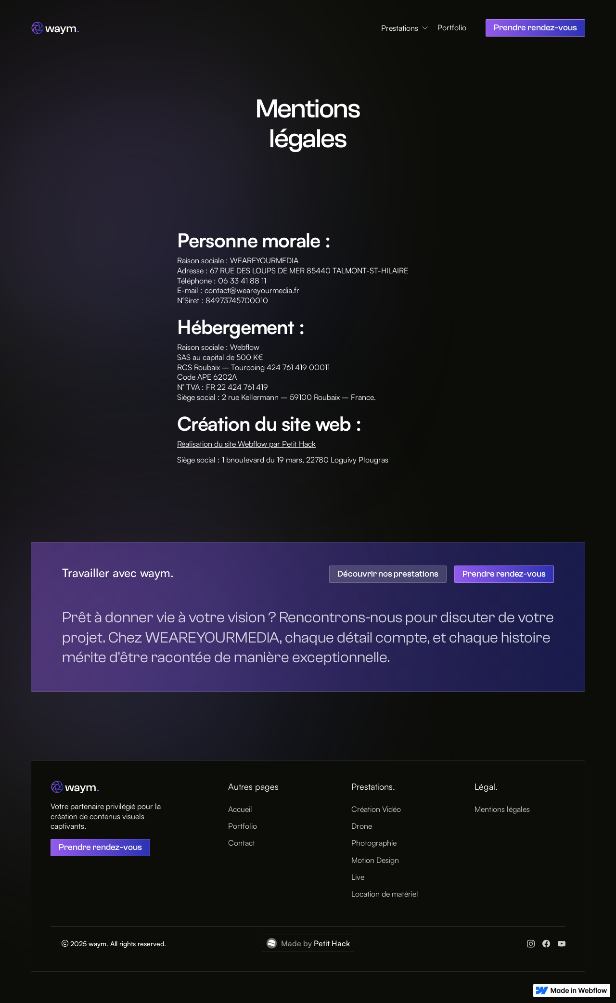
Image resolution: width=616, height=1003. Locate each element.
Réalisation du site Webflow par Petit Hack (246, 444)
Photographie (374, 843)
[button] (405, 28)
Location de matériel (384, 894)
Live (357, 877)
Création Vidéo (376, 809)
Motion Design (375, 860)
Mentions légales (502, 809)
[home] (55, 28)
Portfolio (451, 27)
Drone (361, 826)
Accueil (240, 809)
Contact (241, 843)
